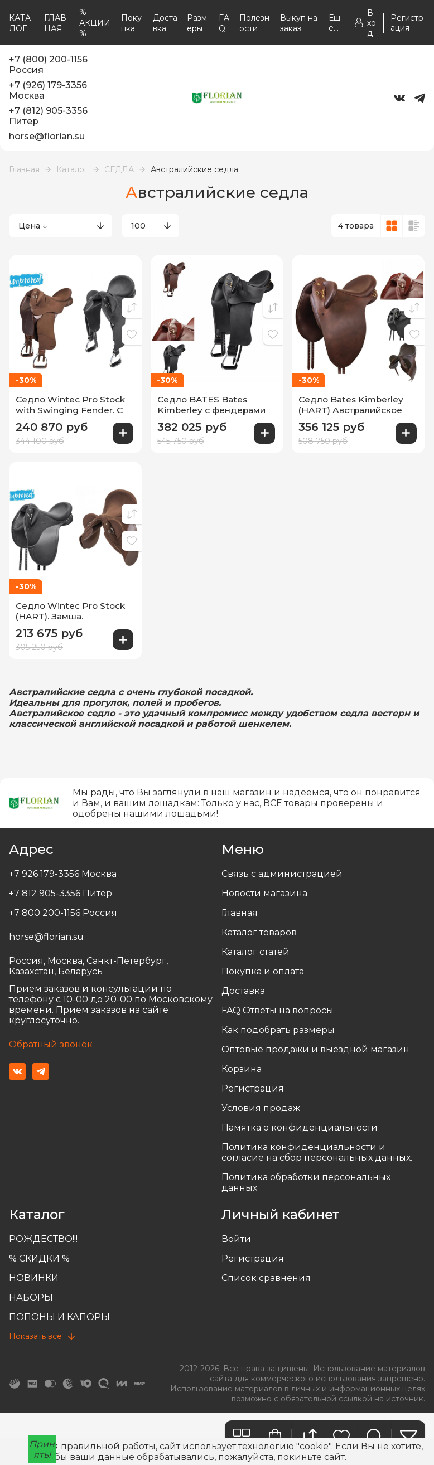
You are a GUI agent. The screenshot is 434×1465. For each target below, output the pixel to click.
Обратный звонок (51, 1041)
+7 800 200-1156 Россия (63, 909)
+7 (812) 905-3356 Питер (48, 116)
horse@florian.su (47, 136)
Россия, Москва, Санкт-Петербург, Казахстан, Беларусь (88, 962)
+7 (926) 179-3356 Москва (48, 90)
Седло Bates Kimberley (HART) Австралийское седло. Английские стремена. (352, 405)
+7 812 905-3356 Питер (60, 890)
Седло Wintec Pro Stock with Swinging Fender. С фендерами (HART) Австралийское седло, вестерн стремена (72, 405)
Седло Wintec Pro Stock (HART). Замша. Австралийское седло (72, 610)
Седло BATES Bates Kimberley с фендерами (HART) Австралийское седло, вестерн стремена (216, 405)
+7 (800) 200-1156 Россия (48, 64)
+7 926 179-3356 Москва (63, 870)
